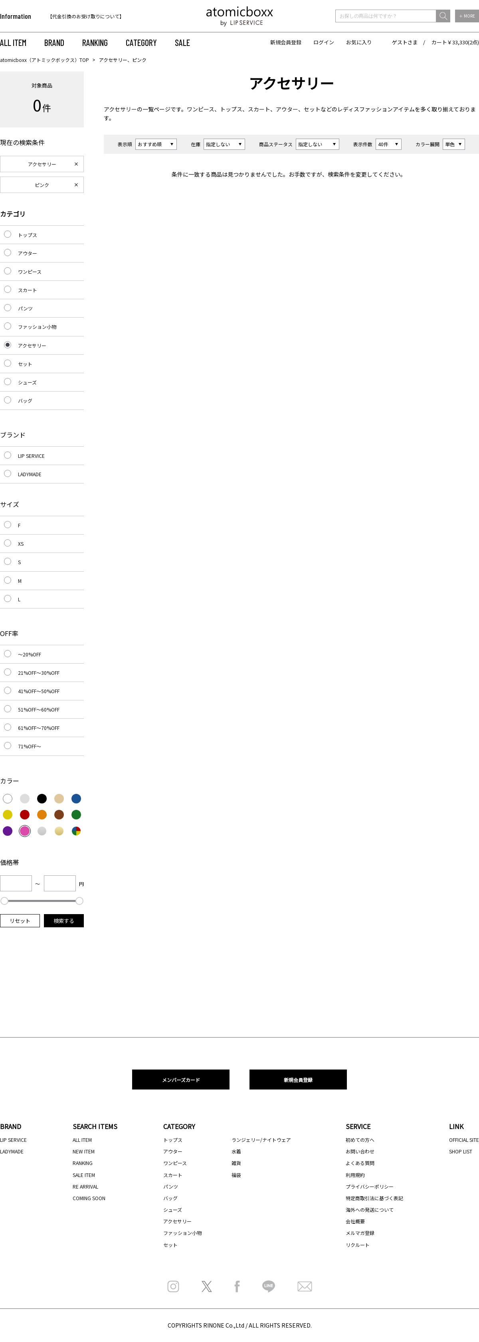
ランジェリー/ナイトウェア (261, 1139)
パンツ (25, 308)
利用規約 (355, 1174)
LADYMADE (30, 474)
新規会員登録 (285, 42)
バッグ (25, 400)
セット (312, 109)
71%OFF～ (29, 746)
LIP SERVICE (31, 455)
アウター (287, 109)
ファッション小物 (37, 326)
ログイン (323, 42)
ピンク (42, 184)
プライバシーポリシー (370, 1186)
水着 (236, 1151)
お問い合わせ (360, 1151)
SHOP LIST (460, 1151)
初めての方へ (360, 1139)
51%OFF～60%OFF (38, 709)
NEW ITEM (84, 1151)
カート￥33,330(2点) (455, 42)
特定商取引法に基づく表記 (374, 1198)
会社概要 (355, 1221)
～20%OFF (29, 654)
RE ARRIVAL (85, 1186)
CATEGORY (141, 42)
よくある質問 (360, 1162)
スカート (259, 109)
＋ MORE (467, 16)
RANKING (95, 42)
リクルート (358, 1244)
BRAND (54, 42)
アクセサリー (120, 109)
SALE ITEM (84, 1174)
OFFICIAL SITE (464, 1139)
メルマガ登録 (360, 1232)
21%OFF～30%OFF (38, 672)
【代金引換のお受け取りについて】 (86, 16)
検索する (63, 920)
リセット (20, 920)
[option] (99, 16)
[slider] (4, 901)
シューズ (27, 382)
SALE (182, 42)
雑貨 (236, 1162)
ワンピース (200, 109)
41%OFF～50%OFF (38, 691)
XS (21, 543)
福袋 (236, 1174)
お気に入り (359, 42)
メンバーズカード (181, 1079)
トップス (231, 109)
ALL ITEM (13, 42)
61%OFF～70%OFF (38, 727)
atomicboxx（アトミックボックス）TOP (44, 59)
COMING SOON (89, 1198)
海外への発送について (370, 1209)
